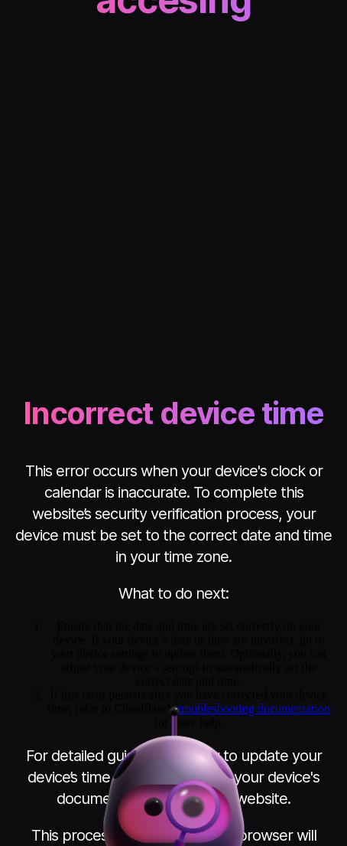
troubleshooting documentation (253, 708)
